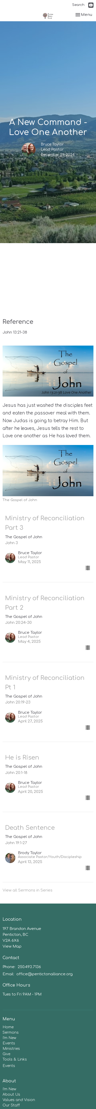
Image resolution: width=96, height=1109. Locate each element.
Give (6, 1054)
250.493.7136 (29, 967)
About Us (11, 1094)
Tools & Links (15, 1059)
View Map (12, 946)
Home (8, 1027)
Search (78, 5)
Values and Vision (19, 1100)
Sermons (11, 1032)
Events (9, 1043)
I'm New (9, 1038)
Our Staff (11, 1105)
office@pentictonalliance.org (44, 974)
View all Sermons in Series (27, 890)
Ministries (11, 1049)
